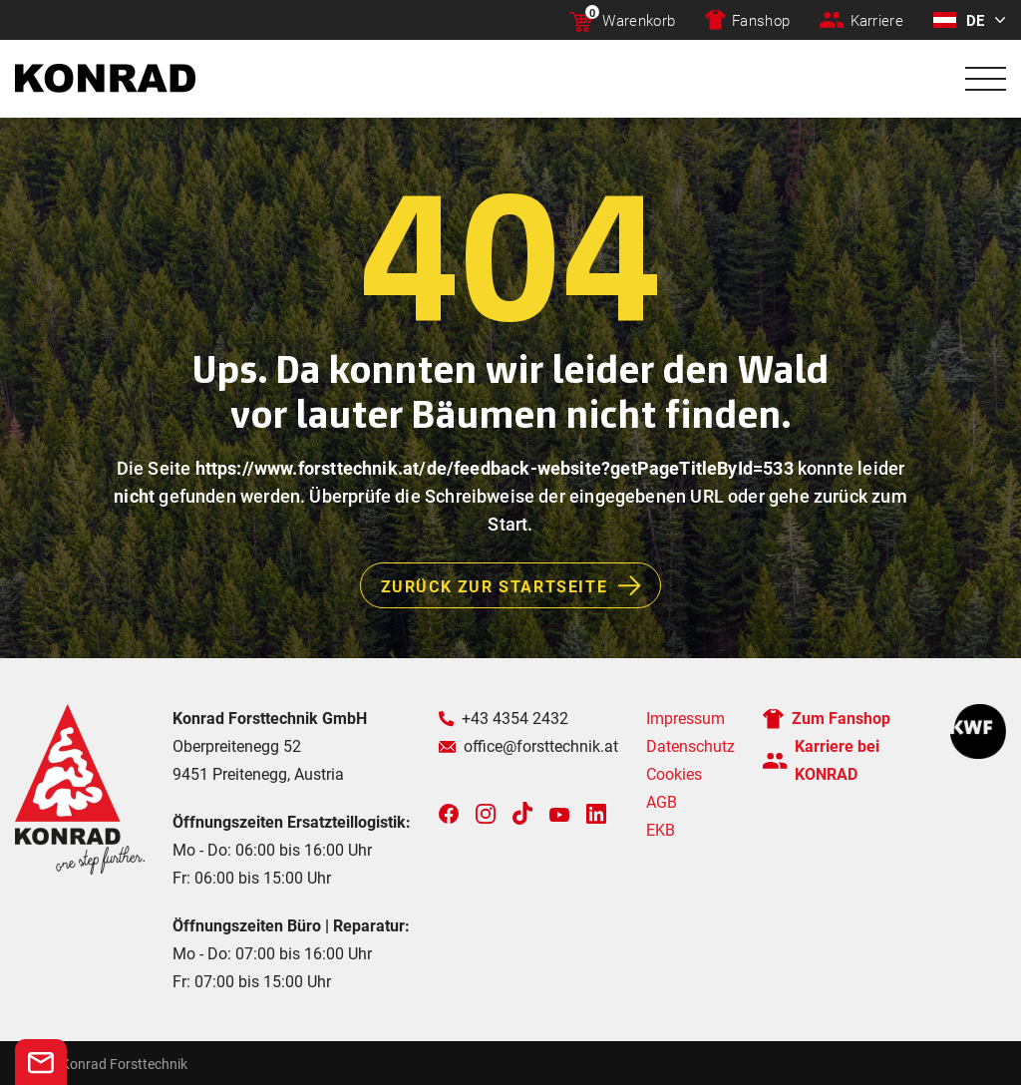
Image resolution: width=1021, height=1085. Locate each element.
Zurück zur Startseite (521, 585)
